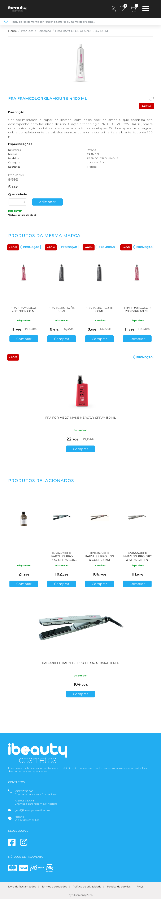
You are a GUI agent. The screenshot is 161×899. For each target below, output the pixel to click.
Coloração (44, 31)
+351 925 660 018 (24, 800)
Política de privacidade (87, 886)
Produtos (27, 31)
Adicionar (47, 202)
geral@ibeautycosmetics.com (32, 810)
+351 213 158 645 (24, 791)
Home (12, 31)
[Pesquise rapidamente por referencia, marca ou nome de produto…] (83, 21)
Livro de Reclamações (22, 886)
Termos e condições (54, 886)
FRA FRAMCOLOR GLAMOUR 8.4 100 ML (82, 31)
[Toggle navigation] (146, 9)
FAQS (140, 886)
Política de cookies (119, 886)
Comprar (24, 339)
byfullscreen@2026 (80, 894)
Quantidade (17, 194)
